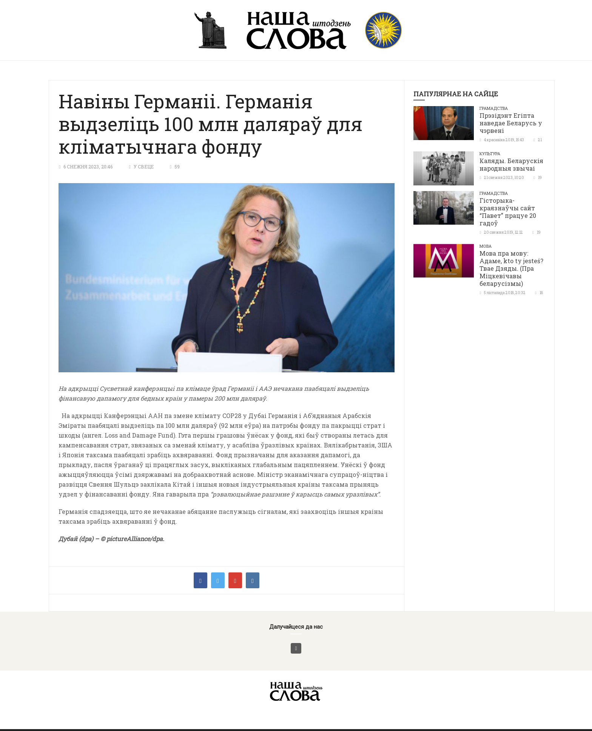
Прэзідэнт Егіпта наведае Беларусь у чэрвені (510, 122)
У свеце (144, 166)
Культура (489, 153)
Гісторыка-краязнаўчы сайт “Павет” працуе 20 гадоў (507, 211)
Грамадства (493, 108)
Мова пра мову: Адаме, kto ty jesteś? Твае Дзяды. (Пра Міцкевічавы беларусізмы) (511, 268)
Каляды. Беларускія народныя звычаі (511, 164)
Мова (485, 246)
